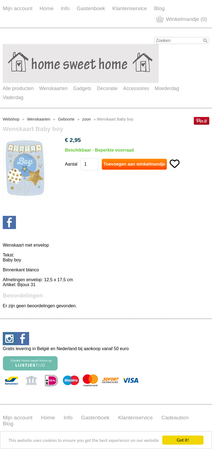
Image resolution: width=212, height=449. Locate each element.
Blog (159, 8)
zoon (86, 119)
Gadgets (82, 88)
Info (65, 8)
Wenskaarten (53, 88)
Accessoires (136, 88)
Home (47, 8)
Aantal (71, 164)
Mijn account (17, 8)
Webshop (11, 119)
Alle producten (18, 88)
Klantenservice (129, 8)
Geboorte (66, 119)
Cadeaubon (175, 417)
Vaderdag (13, 97)
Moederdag (167, 88)
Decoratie (107, 88)
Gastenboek (91, 8)
